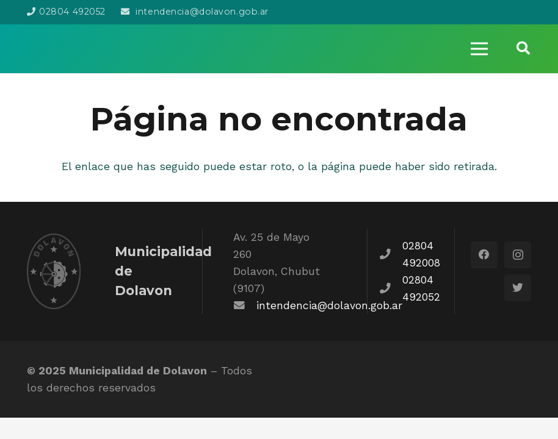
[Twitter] (517, 287)
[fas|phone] (391, 254)
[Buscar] (523, 48)
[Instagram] (517, 254)
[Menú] (479, 49)
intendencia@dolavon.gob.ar (329, 305)
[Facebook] (484, 254)
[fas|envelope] (244, 305)
